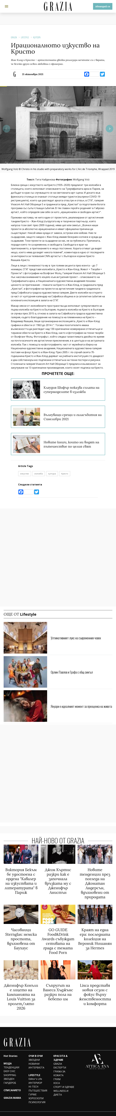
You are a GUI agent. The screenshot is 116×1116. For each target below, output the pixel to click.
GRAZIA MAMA (12, 1091)
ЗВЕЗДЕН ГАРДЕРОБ (10, 1075)
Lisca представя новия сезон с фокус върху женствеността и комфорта (95, 990)
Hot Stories (10, 1050)
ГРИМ (57, 1073)
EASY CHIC (9, 1065)
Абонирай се (102, 6)
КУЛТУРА (36, 37)
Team (77, 1111)
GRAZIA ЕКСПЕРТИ (59, 1059)
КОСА (56, 1077)
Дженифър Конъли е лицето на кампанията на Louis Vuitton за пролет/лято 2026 (21, 992)
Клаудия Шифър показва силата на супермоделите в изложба (73, 389)
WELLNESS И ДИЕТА (60, 1086)
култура (52, 473)
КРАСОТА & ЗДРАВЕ (60, 1052)
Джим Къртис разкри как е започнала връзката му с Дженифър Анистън (58, 880)
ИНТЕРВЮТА (36, 1061)
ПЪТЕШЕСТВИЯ (38, 1084)
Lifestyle (25, 37)
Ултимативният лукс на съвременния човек (79, 637)
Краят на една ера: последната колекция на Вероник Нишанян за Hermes (95, 936)
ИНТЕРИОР (35, 1076)
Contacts (108, 1111)
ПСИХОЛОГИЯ (37, 1096)
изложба (38, 473)
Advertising (86, 1111)
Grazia (14, 37)
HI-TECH (33, 1080)
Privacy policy (98, 1111)
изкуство (24, 473)
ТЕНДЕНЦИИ (11, 1061)
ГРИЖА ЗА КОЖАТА (59, 1067)
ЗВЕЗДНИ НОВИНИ (34, 1055)
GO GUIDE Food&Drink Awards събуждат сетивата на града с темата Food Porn (58, 938)
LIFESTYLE (34, 1069)
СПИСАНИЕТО (12, 1084)
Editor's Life (35, 1073)
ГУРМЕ (33, 1088)
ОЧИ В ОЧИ (36, 1050)
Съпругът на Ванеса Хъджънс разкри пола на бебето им (58, 987)
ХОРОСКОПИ (36, 1092)
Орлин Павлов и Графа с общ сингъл (74, 672)
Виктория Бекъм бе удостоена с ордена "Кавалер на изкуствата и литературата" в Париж (21, 880)
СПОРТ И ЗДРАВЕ (63, 1081)
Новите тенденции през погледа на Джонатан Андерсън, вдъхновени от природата (95, 882)
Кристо (64, 473)
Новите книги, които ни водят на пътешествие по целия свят (73, 444)
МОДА (8, 1057)
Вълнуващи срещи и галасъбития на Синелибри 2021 (73, 416)
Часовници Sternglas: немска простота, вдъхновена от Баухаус (21, 936)
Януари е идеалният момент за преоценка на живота (80, 706)
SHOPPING (10, 1069)
